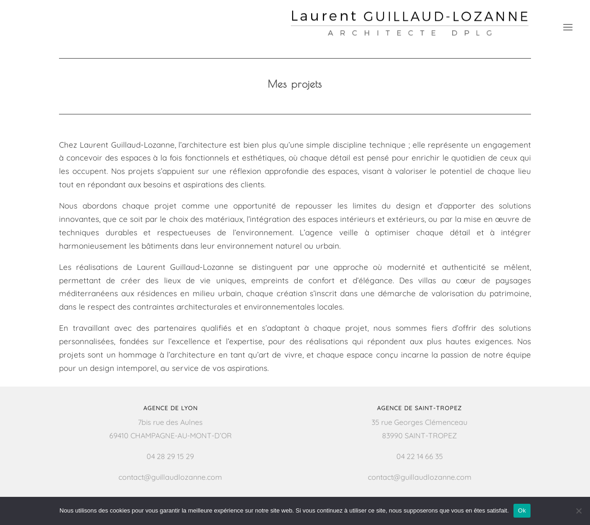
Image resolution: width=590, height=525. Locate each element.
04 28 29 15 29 (170, 456)
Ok (522, 510)
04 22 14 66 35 (419, 456)
